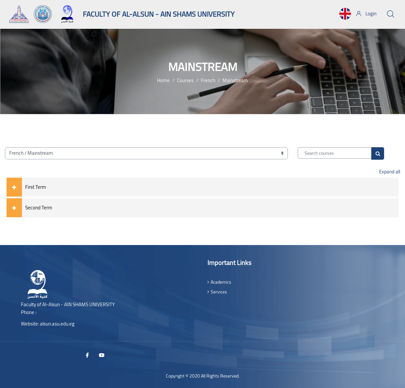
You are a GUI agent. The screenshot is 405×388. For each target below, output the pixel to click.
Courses (185, 80)
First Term (35, 187)
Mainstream (235, 80)
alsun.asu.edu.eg (57, 323)
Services (219, 292)
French (208, 80)
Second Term (38, 207)
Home (163, 80)
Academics (221, 282)
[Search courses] (335, 153)
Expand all (389, 171)
